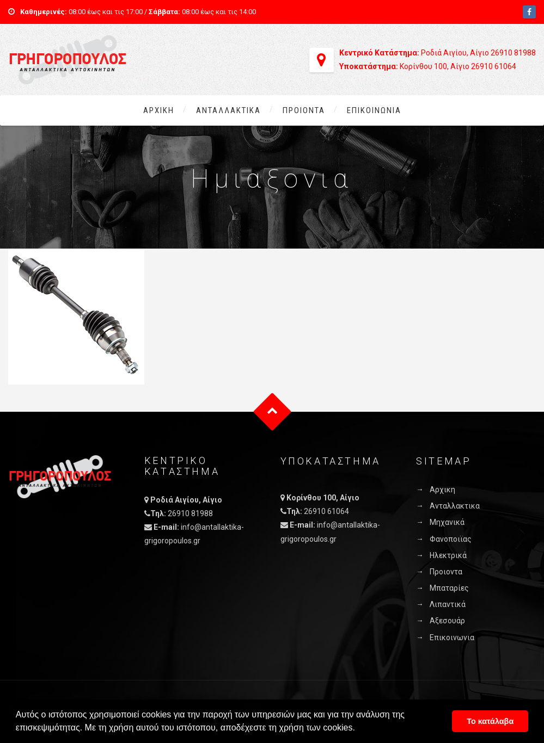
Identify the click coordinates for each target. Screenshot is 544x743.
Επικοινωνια (374, 110)
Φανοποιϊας (451, 539)
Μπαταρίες (449, 588)
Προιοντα (304, 110)
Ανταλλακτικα (228, 110)
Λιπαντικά (448, 604)
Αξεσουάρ (447, 620)
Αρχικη (158, 110)
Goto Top (272, 412)
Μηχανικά (447, 522)
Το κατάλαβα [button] (490, 721)
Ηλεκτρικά (448, 555)
